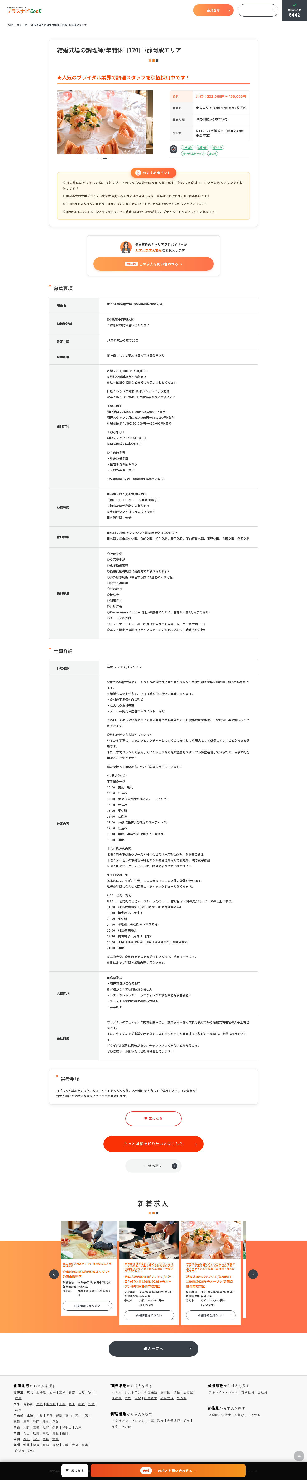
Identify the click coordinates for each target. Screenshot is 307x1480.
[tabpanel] (105, 122)
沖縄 (31, 1450)
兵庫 (78, 1427)
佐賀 (56, 1445)
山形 (81, 1392)
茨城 (91, 1404)
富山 (68, 1415)
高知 (36, 1439)
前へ (51, 1271)
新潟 (59, 1415)
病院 (138, 1398)
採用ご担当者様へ (258, 10)
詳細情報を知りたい (92, 1306)
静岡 (36, 1421)
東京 (39, 1404)
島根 (55, 1433)
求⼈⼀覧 (22, 25)
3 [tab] (110, 158)
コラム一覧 (179, 10)
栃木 (81, 1404)
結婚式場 (167, 1398)
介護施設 (150, 1392)
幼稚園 (117, 1398)
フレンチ (138, 1420)
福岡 (36, 1445)
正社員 (262, 1392)
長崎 (65, 1445)
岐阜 (46, 1421)
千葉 (62, 1404)
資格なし (241, 1415)
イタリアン (120, 1420)
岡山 (26, 1433)
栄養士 (226, 1415)
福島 (18, 1398)
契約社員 (247, 1392)
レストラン (133, 1392)
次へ (250, 1271)
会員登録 (213, 10)
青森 (72, 1392)
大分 (75, 1445)
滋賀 (46, 1427)
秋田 (91, 1392)
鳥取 (46, 1433)
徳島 (46, 1439)
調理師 (213, 1415)
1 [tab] (99, 158)
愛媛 (55, 1439)
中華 (151, 1420)
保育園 (165, 1392)
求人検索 (147, 10)
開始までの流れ (127, 10)
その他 (181, 1398)
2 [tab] (105, 158)
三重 (26, 1421)
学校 (177, 1392)
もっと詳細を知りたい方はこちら (153, 1143)
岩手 (52, 1392)
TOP (73, 10)
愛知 (55, 1421)
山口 (65, 1433)
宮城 (62, 1392)
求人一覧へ (154, 1348)
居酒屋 (188, 1392)
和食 (160, 1420)
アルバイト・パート (223, 1392)
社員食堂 (150, 1398)
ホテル (117, 1392)
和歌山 (67, 1427)
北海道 (41, 1392)
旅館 (128, 1398)
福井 (88, 1415)
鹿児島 (20, 1450)
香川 (26, 1439)
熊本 (85, 1445)
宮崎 (46, 1445)
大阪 (26, 1427)
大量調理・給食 (178, 1420)
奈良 (55, 1427)
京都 (36, 1427)
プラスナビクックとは (99, 10)
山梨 (39, 1415)
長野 (49, 1415)
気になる (163, 10)
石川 (78, 1415)
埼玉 (72, 1404)
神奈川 (51, 1404)
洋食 (115, 1426)
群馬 (18, 1410)
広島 (36, 1433)
